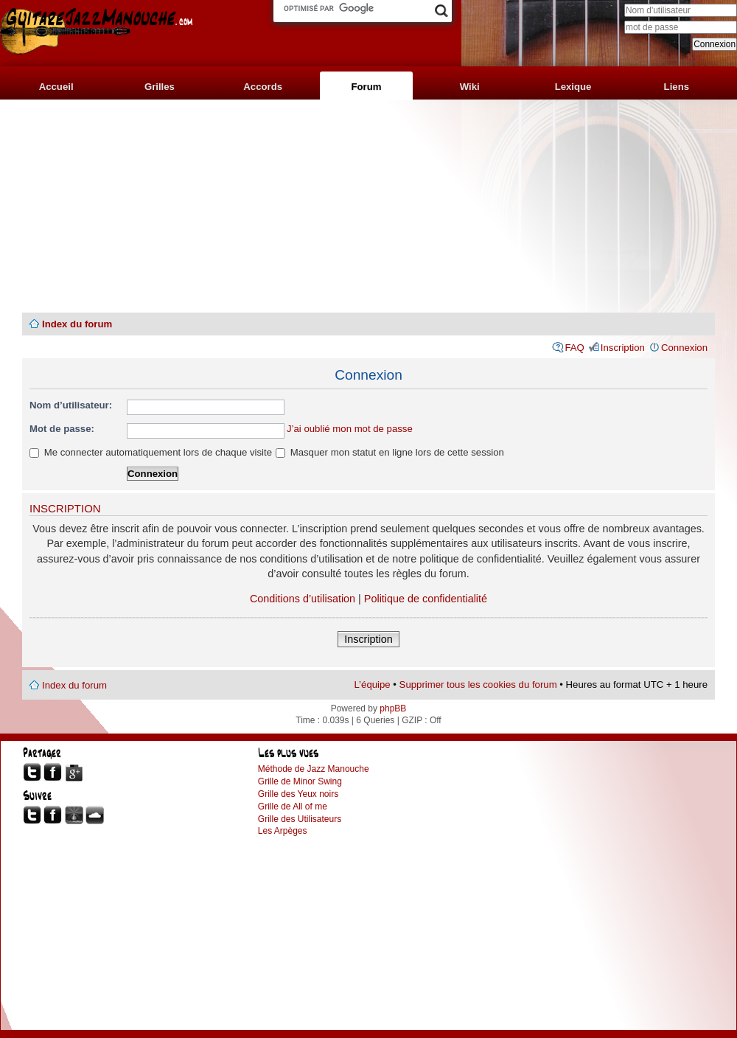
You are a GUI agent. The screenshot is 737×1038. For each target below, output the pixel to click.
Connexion (684, 347)
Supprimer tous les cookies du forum (478, 684)
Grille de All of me (292, 806)
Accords (262, 86)
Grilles (159, 86)
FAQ (574, 347)
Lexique (573, 86)
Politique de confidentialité (425, 599)
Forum (366, 86)
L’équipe (372, 684)
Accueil (56, 86)
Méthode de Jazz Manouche (313, 769)
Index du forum (77, 324)
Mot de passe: (61, 428)
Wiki (470, 86)
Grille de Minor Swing (300, 781)
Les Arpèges (282, 831)
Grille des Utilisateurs (299, 819)
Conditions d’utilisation (302, 599)
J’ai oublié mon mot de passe (350, 428)
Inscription (623, 347)
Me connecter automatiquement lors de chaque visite (150, 452)
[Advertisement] (368, 206)
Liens (676, 86)
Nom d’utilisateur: (70, 405)
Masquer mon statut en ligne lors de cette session (390, 452)
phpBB (393, 708)
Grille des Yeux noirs (298, 794)
